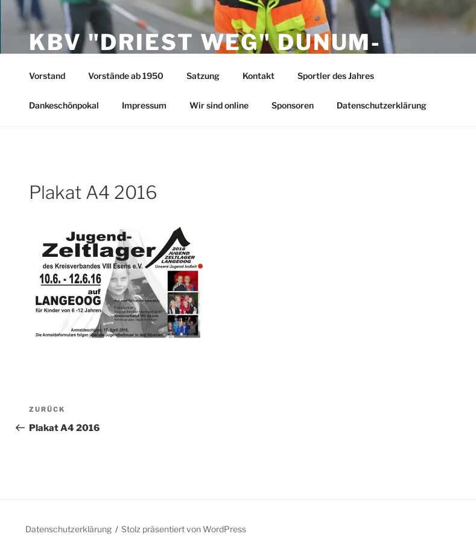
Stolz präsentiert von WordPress (183, 529)
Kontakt (258, 76)
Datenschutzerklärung (382, 105)
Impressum (144, 105)
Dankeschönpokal (64, 105)
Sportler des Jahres (335, 76)
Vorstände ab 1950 (125, 76)
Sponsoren (292, 105)
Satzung (203, 76)
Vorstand (47, 76)
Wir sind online (219, 105)
